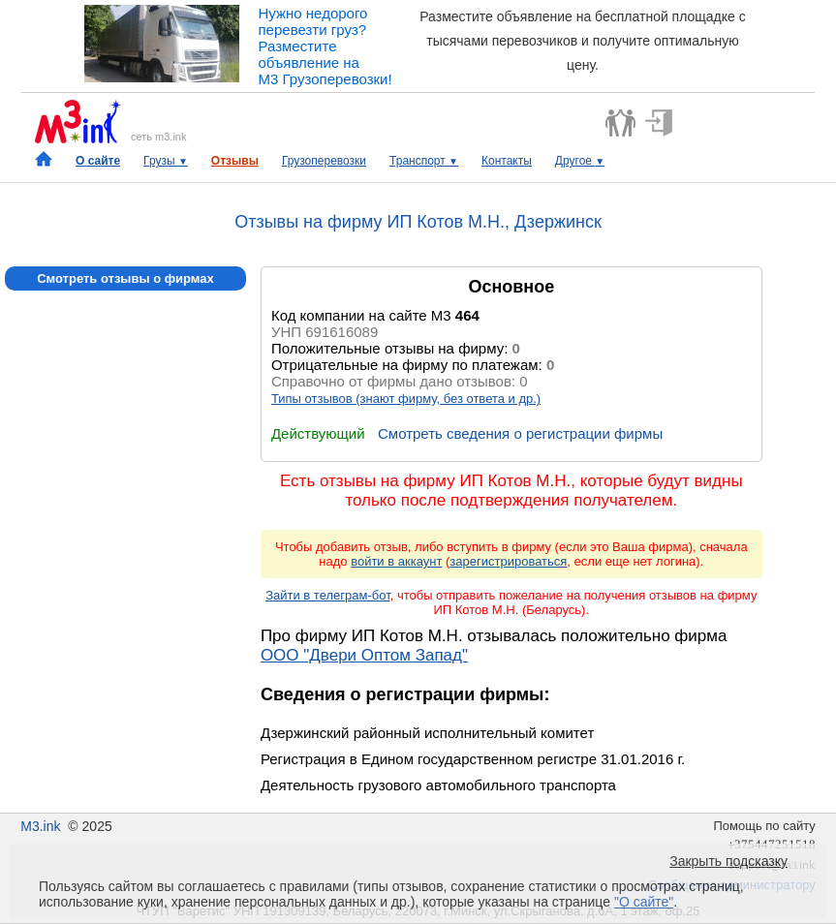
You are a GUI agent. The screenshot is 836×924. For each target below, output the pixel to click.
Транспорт (423, 161)
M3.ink (40, 826)
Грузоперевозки (324, 161)
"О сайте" (643, 901)
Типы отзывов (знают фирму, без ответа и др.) (406, 398)
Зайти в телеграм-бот (327, 595)
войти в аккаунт (396, 561)
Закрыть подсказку (728, 861)
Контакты (506, 161)
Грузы (165, 161)
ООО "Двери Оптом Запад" (364, 655)
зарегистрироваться (508, 561)
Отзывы (235, 161)
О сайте (98, 161)
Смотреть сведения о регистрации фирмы (520, 433)
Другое (579, 161)
